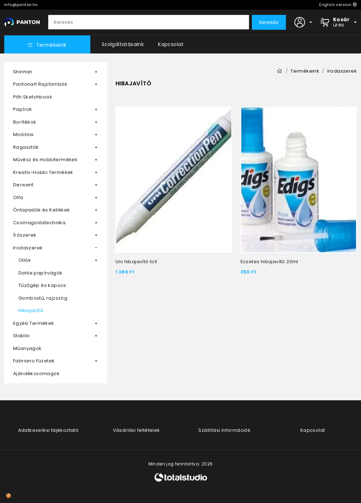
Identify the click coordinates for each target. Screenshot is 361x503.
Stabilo (21, 335)
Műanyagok (27, 348)
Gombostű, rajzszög (42, 298)
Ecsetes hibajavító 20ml (269, 261)
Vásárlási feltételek (136, 430)
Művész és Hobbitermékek (45, 159)
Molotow (23, 134)
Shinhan (23, 71)
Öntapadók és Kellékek (41, 210)
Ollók (24, 260)
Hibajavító (30, 310)
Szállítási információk (224, 430)
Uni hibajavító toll (136, 261)
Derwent (23, 184)
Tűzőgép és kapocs (42, 285)
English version (338, 4)
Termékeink (47, 45)
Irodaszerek (28, 247)
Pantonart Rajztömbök (40, 84)
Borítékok (24, 122)
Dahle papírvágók (40, 273)
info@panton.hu (21, 4)
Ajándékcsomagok (36, 373)
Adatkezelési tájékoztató (48, 430)
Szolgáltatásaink (123, 44)
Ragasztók (26, 147)
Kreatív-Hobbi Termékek (43, 172)
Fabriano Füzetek (34, 360)
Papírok (22, 109)
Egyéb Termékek (33, 323)
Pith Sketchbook (32, 97)
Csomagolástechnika (39, 222)
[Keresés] (148, 22)
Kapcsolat (171, 44)
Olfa (18, 197)
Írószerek (24, 235)
